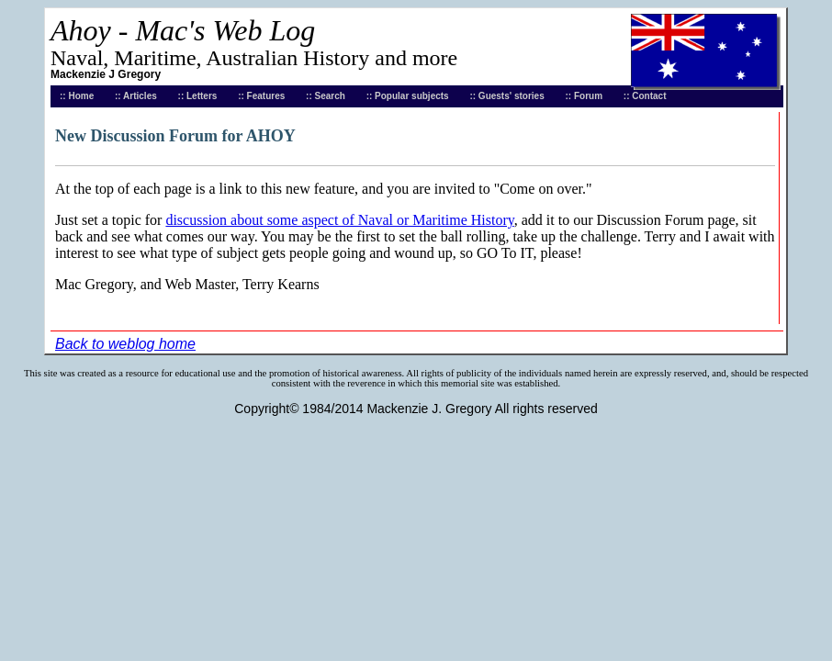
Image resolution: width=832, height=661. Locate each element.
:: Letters (198, 96)
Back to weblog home (125, 344)
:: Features (261, 96)
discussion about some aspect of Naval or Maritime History (339, 220)
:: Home (77, 96)
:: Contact (645, 96)
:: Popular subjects (407, 96)
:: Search (325, 96)
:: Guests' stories (506, 96)
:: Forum (584, 96)
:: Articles (136, 96)
